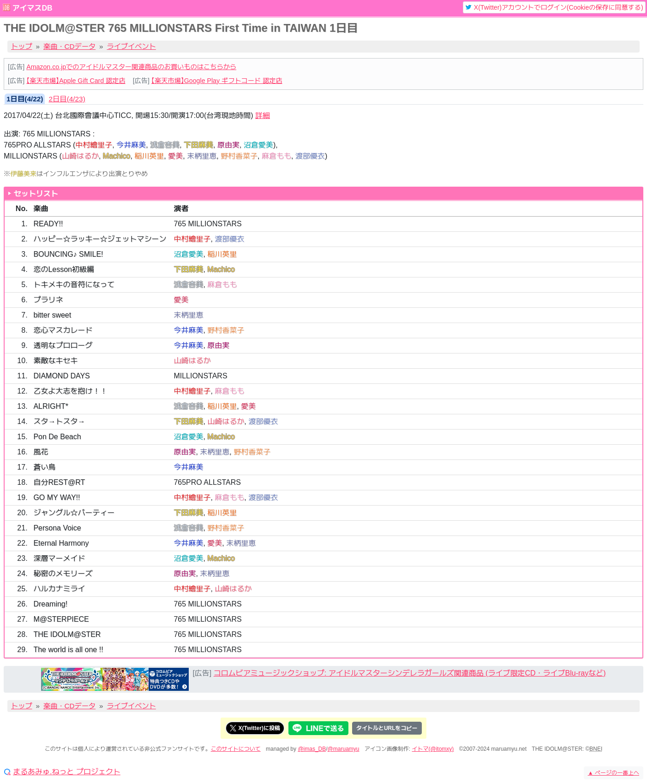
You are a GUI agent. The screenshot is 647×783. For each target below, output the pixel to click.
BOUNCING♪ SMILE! (68, 254)
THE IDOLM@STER (67, 634)
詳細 (262, 115)
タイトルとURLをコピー (387, 728)
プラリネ (48, 300)
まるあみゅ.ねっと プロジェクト (66, 772)
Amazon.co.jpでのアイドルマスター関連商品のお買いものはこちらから (131, 67)
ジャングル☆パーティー (73, 513)
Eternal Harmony (61, 543)
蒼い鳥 (44, 467)
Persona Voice (57, 528)
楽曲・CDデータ (69, 46)
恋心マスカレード (62, 330)
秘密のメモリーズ (62, 573)
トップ (21, 46)
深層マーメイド (59, 558)
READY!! (48, 224)
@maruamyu (343, 749)
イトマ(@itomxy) (433, 749)
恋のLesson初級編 (63, 269)
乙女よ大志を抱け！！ (70, 391)
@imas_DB (312, 749)
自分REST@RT (59, 482)
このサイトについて (236, 749)
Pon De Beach (57, 437)
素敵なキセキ (55, 361)
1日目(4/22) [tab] (24, 99)
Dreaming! (50, 604)
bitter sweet (52, 315)
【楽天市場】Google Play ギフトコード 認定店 (216, 80)
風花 (40, 452)
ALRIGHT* (50, 406)
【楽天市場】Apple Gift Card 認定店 (75, 80)
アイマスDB (32, 8)
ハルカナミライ (59, 589)
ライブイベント (131, 46)
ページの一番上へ (613, 773)
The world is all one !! (68, 649)
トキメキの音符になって (73, 284)
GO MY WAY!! (56, 497)
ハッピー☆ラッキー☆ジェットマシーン (99, 239)
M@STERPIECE (61, 619)
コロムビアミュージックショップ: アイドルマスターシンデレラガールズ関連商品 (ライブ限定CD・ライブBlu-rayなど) (410, 673)
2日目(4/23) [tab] (66, 99)
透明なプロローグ (62, 345)
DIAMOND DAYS (61, 376)
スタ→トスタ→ (59, 421)
